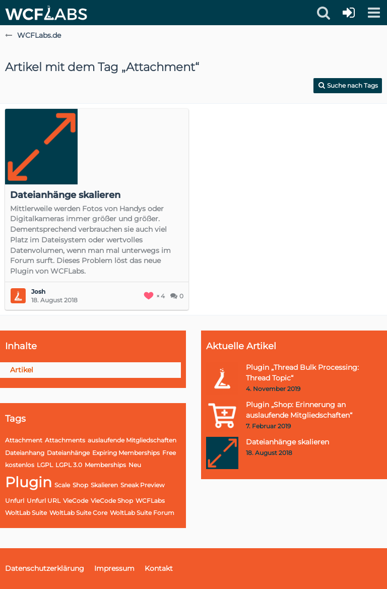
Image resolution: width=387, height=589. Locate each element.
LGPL (45, 465)
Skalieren (104, 485)
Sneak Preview (142, 485)
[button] (374, 13)
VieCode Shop (112, 500)
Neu (134, 465)
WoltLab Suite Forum (142, 512)
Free (169, 452)
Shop (80, 485)
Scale (62, 485)
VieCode (75, 500)
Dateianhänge (68, 452)
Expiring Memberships (126, 452)
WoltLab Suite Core (78, 512)
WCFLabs (150, 500)
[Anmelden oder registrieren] (349, 13)
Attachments (65, 440)
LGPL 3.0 (68, 465)
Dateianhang (24, 452)
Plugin (28, 482)
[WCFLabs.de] (46, 13)
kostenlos (19, 465)
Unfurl (14, 500)
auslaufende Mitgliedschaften (132, 440)
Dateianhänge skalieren (65, 195)
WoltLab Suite (26, 512)
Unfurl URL (43, 500)
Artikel (21, 369)
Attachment (23, 440)
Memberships (105, 465)
